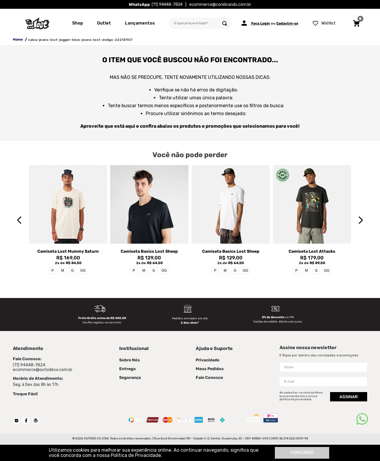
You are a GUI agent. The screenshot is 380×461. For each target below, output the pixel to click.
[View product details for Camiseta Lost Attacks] (312, 220)
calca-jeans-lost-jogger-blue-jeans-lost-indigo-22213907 (80, 40)
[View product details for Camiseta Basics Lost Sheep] (149, 220)
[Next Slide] (360, 220)
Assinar (348, 396)
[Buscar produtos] (224, 23)
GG (83, 270)
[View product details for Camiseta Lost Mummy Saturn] (68, 220)
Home (18, 39)
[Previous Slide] (19, 220)
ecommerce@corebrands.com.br (220, 4)
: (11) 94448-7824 (156, 4)
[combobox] (200, 23)
